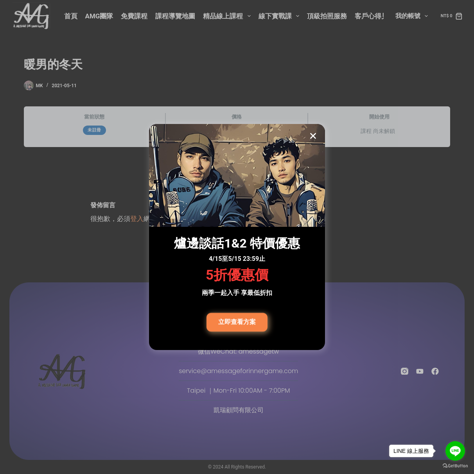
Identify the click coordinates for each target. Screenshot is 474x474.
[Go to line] (455, 451)
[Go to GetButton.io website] (455, 466)
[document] (237, 237)
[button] (313, 137)
